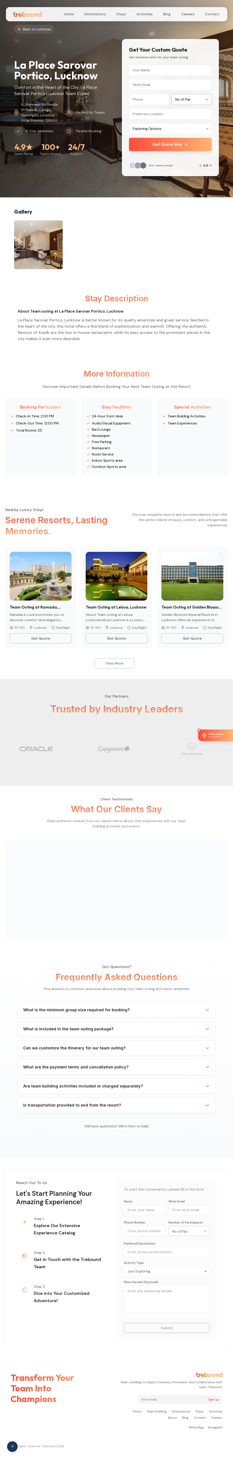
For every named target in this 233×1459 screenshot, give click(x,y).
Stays (121, 14)
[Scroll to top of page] (12, 1446)
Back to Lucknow (34, 29)
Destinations (95, 14)
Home (69, 14)
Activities (144, 14)
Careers (187, 14)
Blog (167, 14)
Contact (212, 14)
